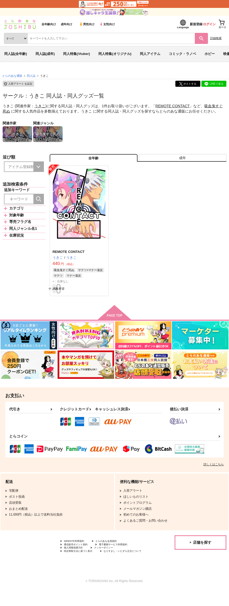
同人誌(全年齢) (15, 54)
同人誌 (31, 75)
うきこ (39, 106)
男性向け (87, 24)
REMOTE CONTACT (172, 106)
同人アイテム (150, 54)
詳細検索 (216, 38)
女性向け (107, 24)
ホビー (210, 54)
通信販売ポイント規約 (79, 552)
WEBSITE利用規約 (77, 548)
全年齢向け (49, 24)
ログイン (209, 24)
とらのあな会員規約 (116, 548)
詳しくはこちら (213, 470)
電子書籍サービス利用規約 (126, 552)
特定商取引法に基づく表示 (83, 561)
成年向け (66, 24)
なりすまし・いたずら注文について (89, 566)
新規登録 (196, 24)
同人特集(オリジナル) (114, 54)
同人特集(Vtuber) (76, 54)
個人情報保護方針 (76, 557)
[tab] (182, 160)
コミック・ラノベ (182, 54)
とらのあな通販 (12, 75)
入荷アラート (17, 84)
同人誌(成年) (45, 54)
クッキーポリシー (113, 557)
